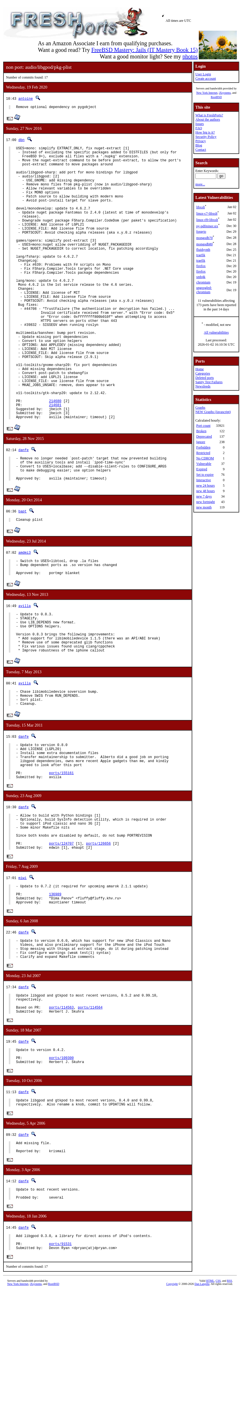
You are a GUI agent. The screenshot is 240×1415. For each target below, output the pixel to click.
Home (199, 369)
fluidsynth (203, 250)
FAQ (198, 128)
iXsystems (225, 92)
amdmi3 (24, 617)
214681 (55, 461)
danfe (23, 509)
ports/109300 (61, 1170)
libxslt (200, 207)
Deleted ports (204, 378)
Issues (199, 124)
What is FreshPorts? (209, 115)
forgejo (201, 232)
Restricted (203, 453)
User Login (203, 74)
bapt (22, 575)
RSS (229, 1405)
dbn (21, 140)
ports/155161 (61, 860)
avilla (24, 674)
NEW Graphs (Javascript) (213, 412)
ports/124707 (61, 939)
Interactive (203, 480)
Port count (203, 426)
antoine (25, 98)
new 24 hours (205, 486)
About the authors (207, 120)
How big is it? (205, 132)
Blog (198, 145)
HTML (210, 1405)
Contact (200, 150)
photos (190, 56)
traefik (200, 255)
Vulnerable (203, 464)
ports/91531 (60, 1367)
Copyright (172, 1408)
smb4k (200, 277)
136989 (55, 993)
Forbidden (203, 447)
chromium (203, 282)
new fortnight (205, 502)
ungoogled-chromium (204, 290)
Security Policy (206, 137)
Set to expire (205, 475)
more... (200, 184)
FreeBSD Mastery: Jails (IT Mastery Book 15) (144, 50)
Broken (201, 431)
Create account (205, 79)
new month (204, 507)
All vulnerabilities (216, 332)
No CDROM (205, 458)
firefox (201, 266)
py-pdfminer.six (207, 226)
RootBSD (216, 97)
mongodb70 (204, 238)
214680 (55, 456)
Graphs (200, 408)
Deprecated (204, 437)
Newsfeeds (203, 386)
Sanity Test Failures (209, 382)
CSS (218, 1405)
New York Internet (206, 92)
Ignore (200, 442)
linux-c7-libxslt (206, 214)
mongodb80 (204, 244)
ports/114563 (61, 1116)
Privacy (200, 141)
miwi (22, 974)
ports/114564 (90, 1116)
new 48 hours (205, 491)
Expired (201, 469)
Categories (202, 373)
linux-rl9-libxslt (207, 220)
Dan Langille (202, 1408)
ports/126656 (98, 939)
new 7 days (204, 496)
